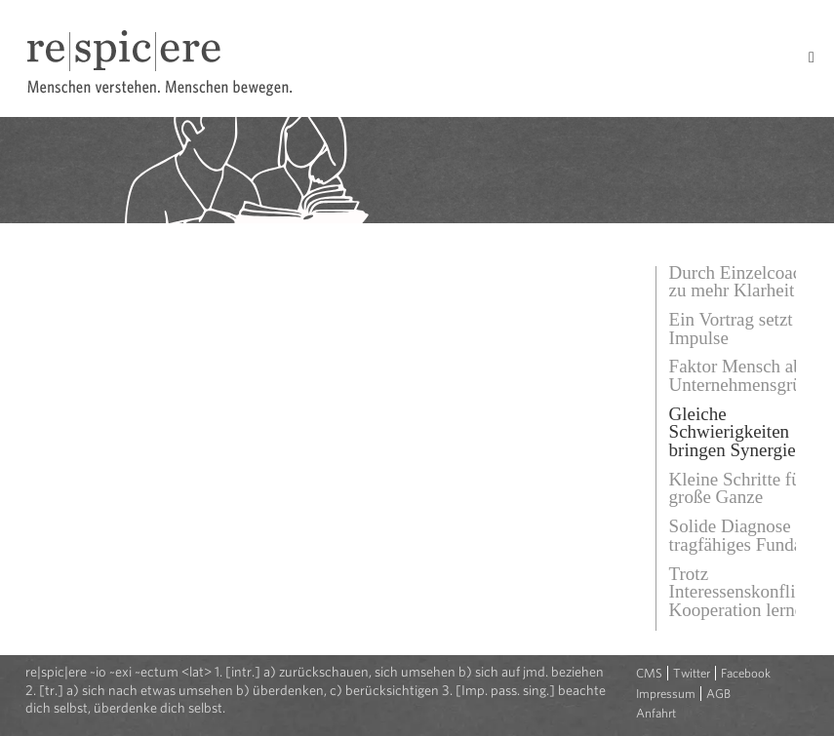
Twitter (691, 673)
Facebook (746, 673)
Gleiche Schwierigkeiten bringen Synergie (732, 432)
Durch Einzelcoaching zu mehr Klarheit (751, 281)
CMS (649, 673)
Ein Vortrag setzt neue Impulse (751, 328)
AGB (718, 693)
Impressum (665, 693)
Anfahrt (656, 713)
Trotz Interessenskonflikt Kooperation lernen (741, 591)
